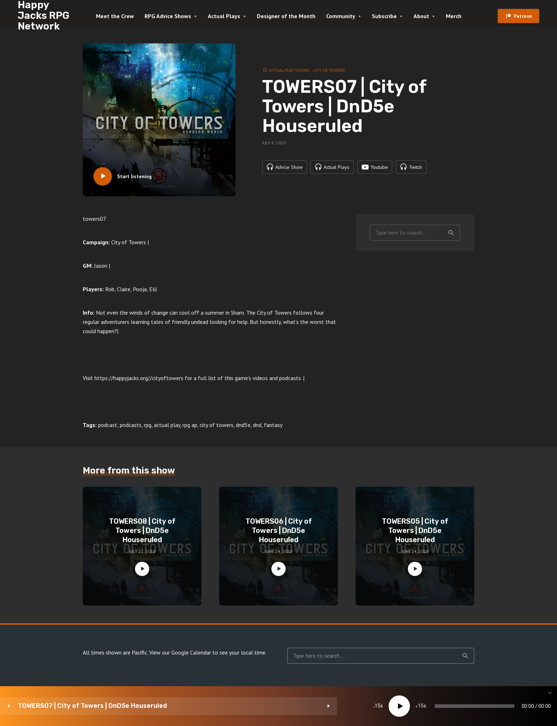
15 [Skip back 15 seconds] (203, 706)
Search (451, 233)
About (421, 16)
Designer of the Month (286, 16)
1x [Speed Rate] (475, 706)
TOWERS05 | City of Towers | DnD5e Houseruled (415, 530)
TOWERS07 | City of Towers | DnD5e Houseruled (92, 706)
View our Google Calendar (180, 652)
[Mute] (454, 706)
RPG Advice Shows (168, 16)
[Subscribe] (496, 706)
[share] (518, 706)
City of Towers (329, 70)
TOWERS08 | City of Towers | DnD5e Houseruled (142, 530)
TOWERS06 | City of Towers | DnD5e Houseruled (278, 530)
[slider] (330, 706)
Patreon (523, 16)
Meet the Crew (115, 16)
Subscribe (384, 16)
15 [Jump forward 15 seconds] (246, 706)
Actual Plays (224, 16)
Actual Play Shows (289, 70)
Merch (453, 16)
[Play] (224, 706)
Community (340, 16)
